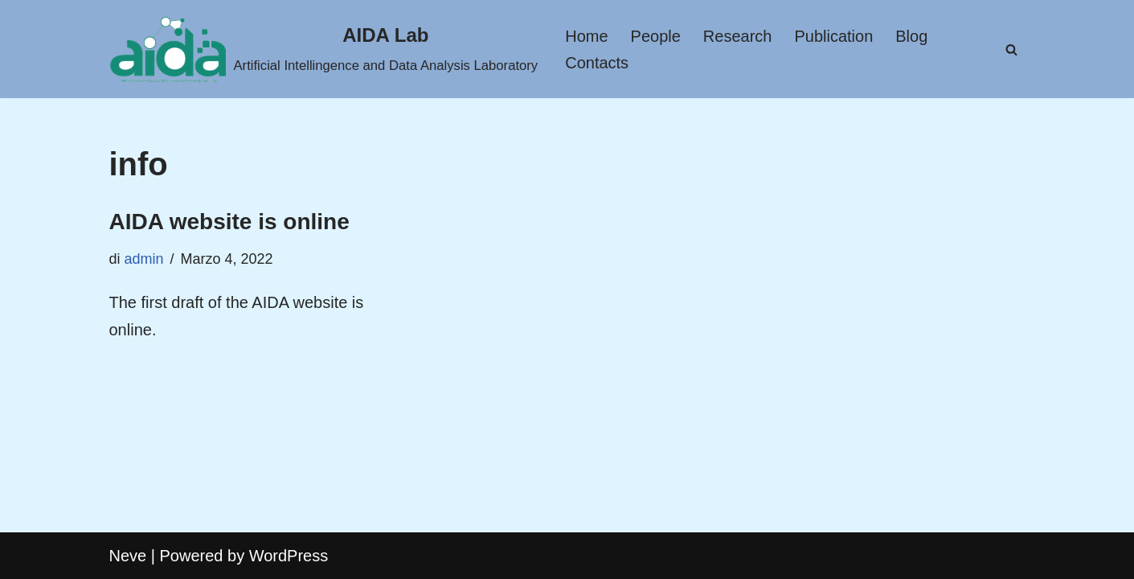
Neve (128, 556)
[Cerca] (1011, 49)
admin (144, 259)
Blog (911, 36)
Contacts (596, 63)
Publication (833, 36)
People (656, 36)
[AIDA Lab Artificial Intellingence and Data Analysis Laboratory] (323, 49)
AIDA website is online (229, 221)
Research (737, 36)
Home (586, 36)
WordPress (289, 556)
